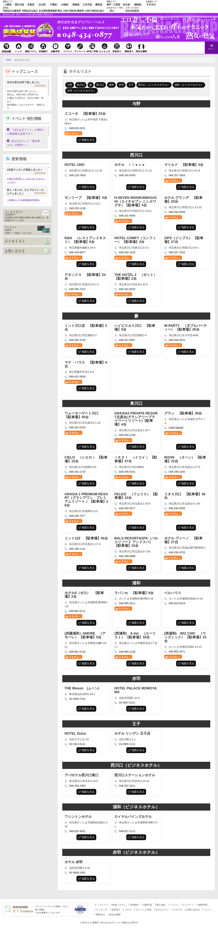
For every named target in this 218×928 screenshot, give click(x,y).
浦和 (111, 84)
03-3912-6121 (77, 744)
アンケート (188, 904)
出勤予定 (147, 904)
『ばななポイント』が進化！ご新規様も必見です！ (26, 131)
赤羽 (121, 84)
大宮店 (30, 4)
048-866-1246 (127, 651)
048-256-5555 (177, 212)
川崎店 (64, 4)
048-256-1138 (77, 208)
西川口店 (19, 4)
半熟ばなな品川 (30, 10)
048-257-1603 (177, 175)
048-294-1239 (127, 434)
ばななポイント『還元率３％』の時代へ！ (23, 142)
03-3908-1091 (77, 872)
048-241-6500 (127, 215)
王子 (131, 84)
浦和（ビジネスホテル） (188, 84)
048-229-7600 (77, 175)
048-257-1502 (177, 252)
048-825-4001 (77, 831)
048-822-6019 (177, 603)
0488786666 (176, 427)
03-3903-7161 (77, 698)
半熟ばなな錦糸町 (12, 10)
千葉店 (53, 4)
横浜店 (98, 4)
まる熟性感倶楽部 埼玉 (50, 10)
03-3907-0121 (127, 702)
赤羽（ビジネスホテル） (81, 90)
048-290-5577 (127, 508)
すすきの (151, 4)
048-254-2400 (77, 785)
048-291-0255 (77, 427)
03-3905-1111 (127, 744)
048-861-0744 (77, 651)
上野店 (8, 4)
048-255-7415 (77, 289)
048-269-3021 (177, 339)
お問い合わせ (193, 909)
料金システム (119, 904)
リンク (207, 909)
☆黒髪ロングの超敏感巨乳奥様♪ (23, 200)
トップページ (101, 904)
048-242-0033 (127, 289)
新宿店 (76, 4)
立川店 (42, 4)
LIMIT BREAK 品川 (94, 10)
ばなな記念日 (132, 10)
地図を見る (88, 139)
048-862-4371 (177, 651)
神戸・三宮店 (113, 4)
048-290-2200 (177, 471)
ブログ (128, 909)
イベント (174, 904)
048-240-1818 (127, 252)
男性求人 (100, 914)
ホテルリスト (162, 909)
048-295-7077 (77, 515)
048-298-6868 (127, 556)
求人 (112, 10)
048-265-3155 (77, 339)
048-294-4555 (177, 508)
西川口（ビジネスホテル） (154, 84)
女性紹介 (134, 904)
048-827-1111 (127, 831)
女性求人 (116, 909)
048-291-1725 (77, 471)
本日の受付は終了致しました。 (26, 82)
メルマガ (177, 909)
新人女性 (160, 904)
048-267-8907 (127, 339)
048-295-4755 (177, 552)
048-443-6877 (77, 252)
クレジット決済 (143, 909)
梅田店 (137, 4)
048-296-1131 (77, 548)
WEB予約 (203, 904)
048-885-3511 (127, 603)
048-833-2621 (77, 128)
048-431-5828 (77, 376)
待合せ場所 (115, 914)
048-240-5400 (127, 175)
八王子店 (87, 4)
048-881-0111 (77, 611)
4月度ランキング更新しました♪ (26, 170)
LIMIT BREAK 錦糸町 (73, 10)
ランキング (101, 909)
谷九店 (126, 4)
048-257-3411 (127, 785)
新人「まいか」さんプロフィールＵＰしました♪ (26, 191)
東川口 (100, 84)
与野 (69, 84)
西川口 (81, 84)
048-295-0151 (127, 471)
